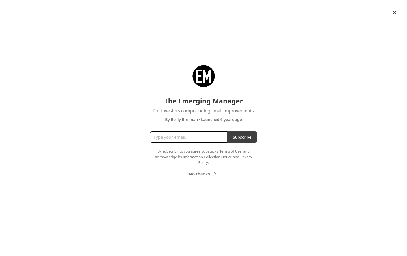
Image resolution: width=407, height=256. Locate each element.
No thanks (203, 174)
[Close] (394, 12)
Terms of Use (230, 151)
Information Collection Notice (207, 156)
